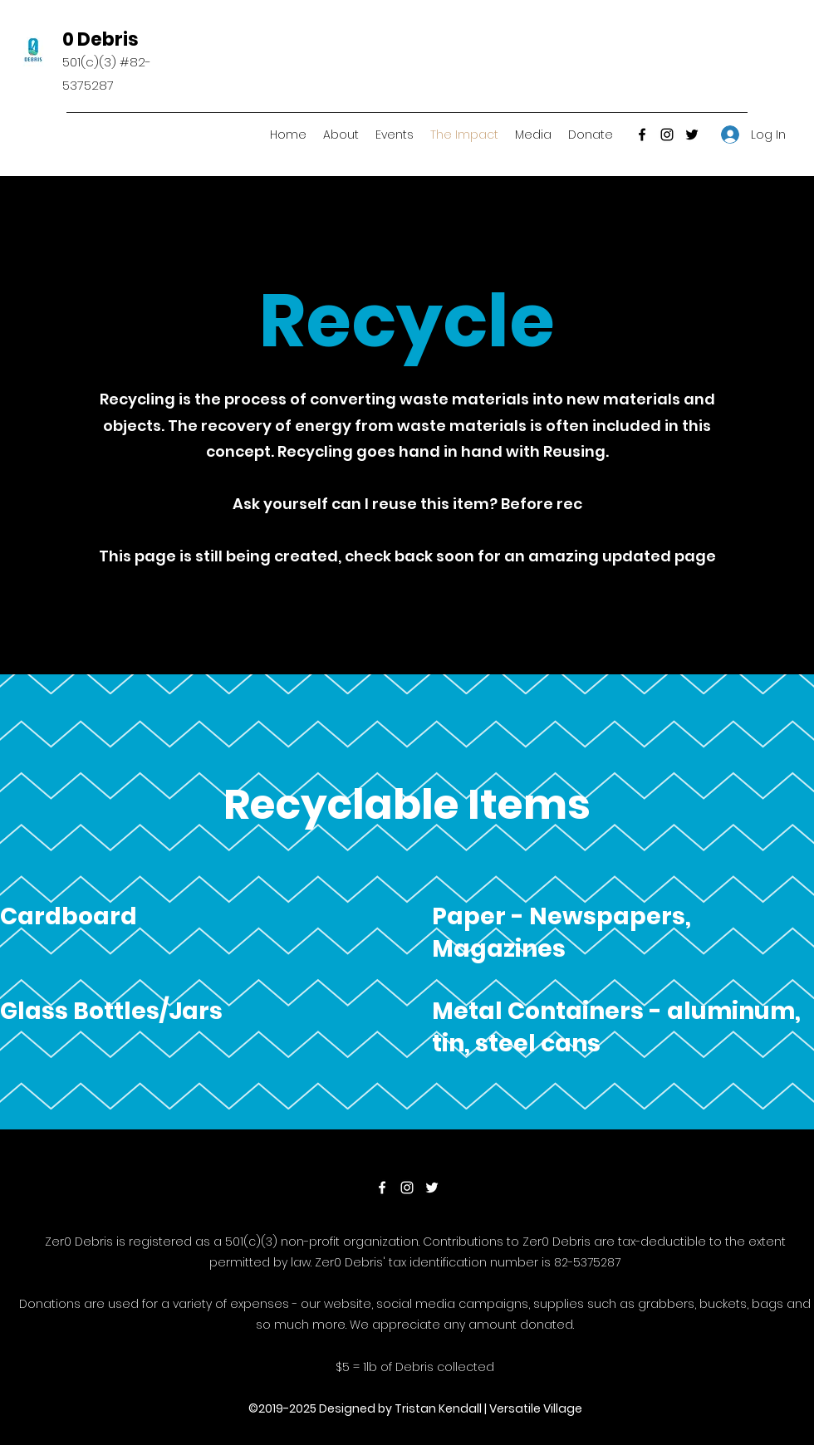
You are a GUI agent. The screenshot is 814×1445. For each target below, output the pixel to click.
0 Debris (100, 39)
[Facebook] (642, 134)
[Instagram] (667, 134)
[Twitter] (692, 134)
